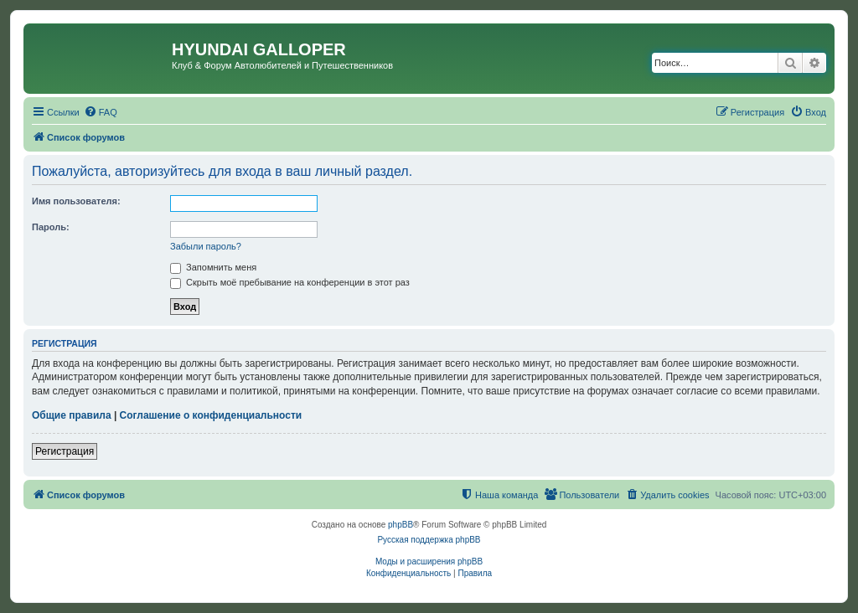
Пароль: (51, 227)
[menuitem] (100, 112)
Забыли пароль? (205, 246)
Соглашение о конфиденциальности (211, 415)
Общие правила (71, 415)
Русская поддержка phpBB (428, 539)
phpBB (400, 524)
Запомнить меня (213, 267)
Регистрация (64, 451)
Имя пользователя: (76, 201)
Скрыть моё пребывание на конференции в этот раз (290, 282)
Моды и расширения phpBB (429, 561)
